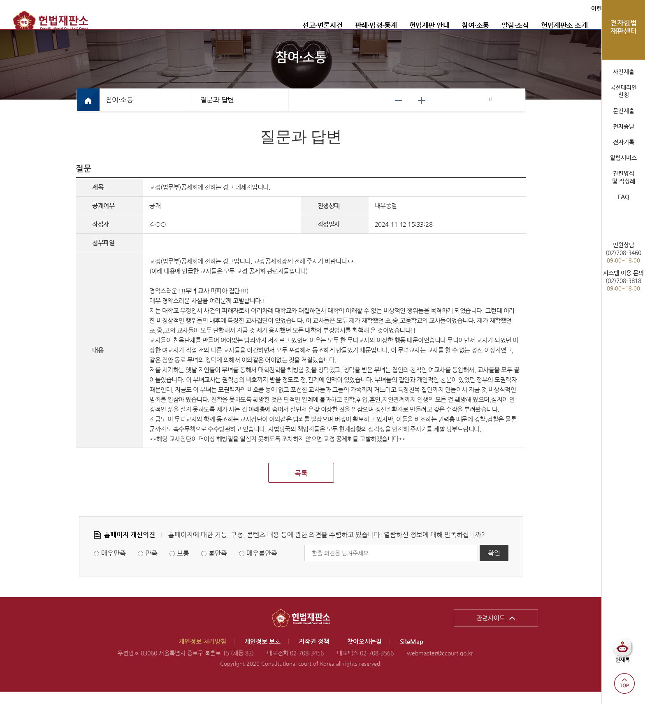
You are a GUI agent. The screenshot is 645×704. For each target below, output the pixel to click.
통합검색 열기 (571, 25)
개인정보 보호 (262, 653)
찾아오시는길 (364, 653)
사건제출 (623, 71)
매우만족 (113, 565)
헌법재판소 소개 (525, 25)
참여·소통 (436, 25)
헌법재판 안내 (391, 25)
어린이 (560, 8)
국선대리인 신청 (623, 91)
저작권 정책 (314, 653)
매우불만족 (261, 565)
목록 (301, 485)
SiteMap (411, 653)
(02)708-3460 (623, 252)
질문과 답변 (217, 112)
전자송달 (623, 126)
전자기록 (623, 142)
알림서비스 (623, 157)
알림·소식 (476, 25)
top (624, 683)
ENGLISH (584, 8)
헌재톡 (625, 653)
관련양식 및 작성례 (623, 177)
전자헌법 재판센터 (623, 27)
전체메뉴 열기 (588, 25)
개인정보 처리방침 (202, 653)
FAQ (623, 196)
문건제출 (623, 110)
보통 (183, 565)
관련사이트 (490, 630)
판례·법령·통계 (337, 25)
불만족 (218, 565)
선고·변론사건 (284, 25)
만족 (151, 565)
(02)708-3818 (623, 280)
